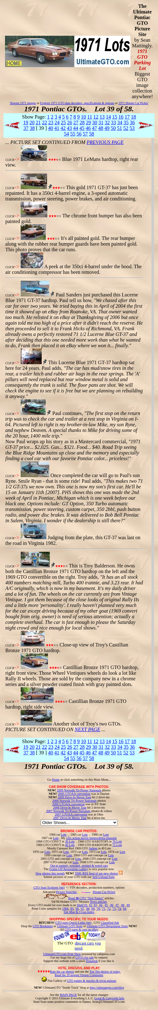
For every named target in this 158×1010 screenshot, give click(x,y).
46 (88, 128)
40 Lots (70, 845)
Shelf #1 (82, 905)
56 (79, 133)
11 (89, 117)
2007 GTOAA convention (71, 814)
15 (114, 117)
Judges (93, 848)
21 (38, 122)
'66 (77, 908)
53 (131, 128)
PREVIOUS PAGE (105, 142)
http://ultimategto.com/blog (107, 987)
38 (32, 128)
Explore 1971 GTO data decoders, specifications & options (77, 103)
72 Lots (117, 845)
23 (50, 122)
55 (72, 133)
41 (56, 128)
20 (31, 122)
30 (94, 122)
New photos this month (50, 873)
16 (121, 117)
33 (113, 122)
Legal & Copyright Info (109, 998)
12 (95, 117)
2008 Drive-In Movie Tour (70, 807)
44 (75, 128)
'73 (114, 908)
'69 (93, 908)
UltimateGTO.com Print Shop (62, 954)
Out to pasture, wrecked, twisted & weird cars (79, 865)
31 (100, 122)
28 (82, 122)
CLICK (9, 160)
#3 (95, 905)
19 (25, 122)
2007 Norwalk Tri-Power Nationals (68, 811)
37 (26, 128)
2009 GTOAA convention (74, 793)
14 (108, 117)
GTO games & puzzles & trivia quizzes (91, 980)
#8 (122, 905)
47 (94, 128)
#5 (106, 905)
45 (81, 128)
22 (44, 122)
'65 (72, 908)
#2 (90, 905)
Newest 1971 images (23, 103)
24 (57, 122)
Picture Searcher (66, 892)
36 (132, 122)
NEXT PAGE (87, 729)
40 (50, 128)
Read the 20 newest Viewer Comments (79, 975)
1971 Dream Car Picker (133, 103)
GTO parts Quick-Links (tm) (73, 922)
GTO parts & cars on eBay (81, 929)
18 (133, 117)
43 (69, 128)
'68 (88, 908)
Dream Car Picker (104, 892)
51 (119, 128)
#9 (128, 905)
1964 (65, 908)
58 (91, 133)
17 (127, 117)
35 (126, 122)
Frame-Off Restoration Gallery (68, 869)
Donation (91, 961)
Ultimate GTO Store (69, 926)
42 (63, 128)
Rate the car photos (62, 971)
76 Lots (117, 841)
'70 (98, 908)
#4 (100, 905)
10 (83, 117)
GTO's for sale (85, 957)
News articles (98, 901)
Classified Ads (110, 922)
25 (63, 122)
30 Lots (70, 841)
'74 (119, 908)
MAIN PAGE (68, 995)
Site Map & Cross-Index (79, 913)
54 (66, 133)
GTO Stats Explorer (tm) (49, 887)
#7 (117, 905)
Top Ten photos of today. (105, 971)
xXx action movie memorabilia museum (91, 838)
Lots (63, 834)
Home (55, 779)
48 (100, 128)
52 (125, 128)
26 (69, 122)
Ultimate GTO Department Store (107, 926)
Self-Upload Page (103, 877)
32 (107, 122)
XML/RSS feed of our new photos (96, 873)
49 (106, 128)
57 (85, 133)
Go (49, 779)
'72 (109, 908)
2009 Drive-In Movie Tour (74, 797)
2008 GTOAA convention (68, 804)
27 (75, 122)
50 (113, 128)
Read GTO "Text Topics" (86, 898)
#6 (111, 905)
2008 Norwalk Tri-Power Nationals (74, 800)
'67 (82, 908)
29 (88, 122)
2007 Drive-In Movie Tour (70, 818)
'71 (103, 908)
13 (102, 117)
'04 (124, 908)
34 (119, 122)
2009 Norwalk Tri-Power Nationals (79, 790)
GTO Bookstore (43, 926)
